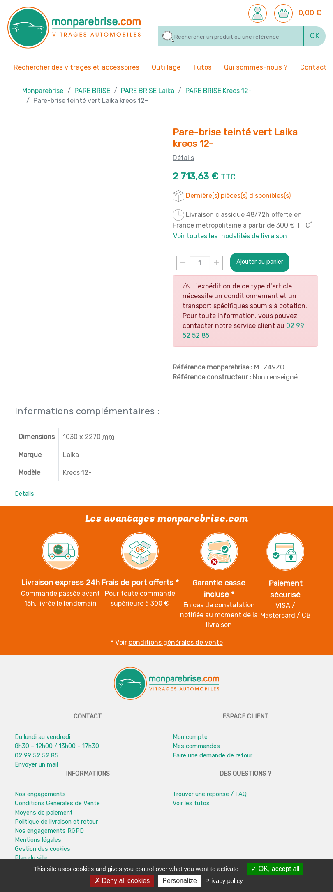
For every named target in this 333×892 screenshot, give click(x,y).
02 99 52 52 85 (36, 755)
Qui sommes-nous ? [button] (256, 66)
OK (314, 35)
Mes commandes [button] (196, 746)
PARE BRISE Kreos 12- (218, 91)
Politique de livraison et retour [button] (56, 821)
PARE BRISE (92, 91)
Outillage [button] (166, 66)
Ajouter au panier (259, 261)
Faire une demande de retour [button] (212, 755)
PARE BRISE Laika (147, 91)
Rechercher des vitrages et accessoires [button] (76, 67)
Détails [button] (24, 493)
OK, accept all (275, 868)
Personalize (179, 880)
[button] (257, 12)
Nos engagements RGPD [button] (49, 830)
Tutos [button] (202, 66)
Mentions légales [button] (38, 839)
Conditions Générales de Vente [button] (57, 803)
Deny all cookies (122, 880)
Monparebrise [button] (42, 91)
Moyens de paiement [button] (44, 812)
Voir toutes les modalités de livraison (230, 236)
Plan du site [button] (31, 858)
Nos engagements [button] (40, 794)
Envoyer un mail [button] (36, 764)
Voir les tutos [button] (191, 803)
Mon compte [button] (190, 737)
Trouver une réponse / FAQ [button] (210, 794)
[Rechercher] (231, 36)
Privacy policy (224, 880)
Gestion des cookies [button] (42, 849)
